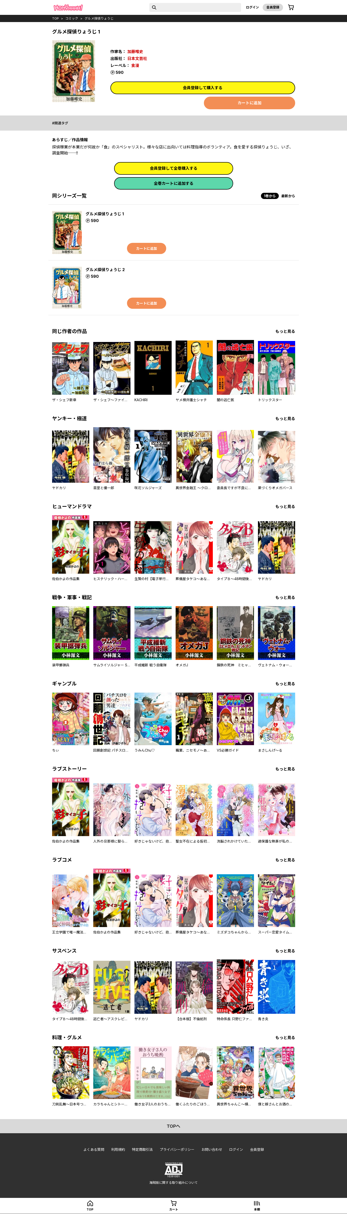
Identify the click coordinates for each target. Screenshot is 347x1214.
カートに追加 (249, 102)
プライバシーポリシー (177, 1149)
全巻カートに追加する (173, 183)
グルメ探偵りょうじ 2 (105, 269)
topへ (173, 1126)
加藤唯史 (135, 51)
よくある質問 (93, 1149)
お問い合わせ (211, 1149)
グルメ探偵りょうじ (99, 18)
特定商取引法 (142, 1149)
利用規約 (118, 1149)
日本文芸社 (137, 58)
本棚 (257, 1209)
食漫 (135, 65)
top (55, 18)
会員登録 (272, 7)
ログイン (252, 7)
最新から (288, 196)
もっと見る (285, 331)
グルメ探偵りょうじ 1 (105, 213)
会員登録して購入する (202, 87)
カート (173, 1209)
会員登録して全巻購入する (173, 168)
